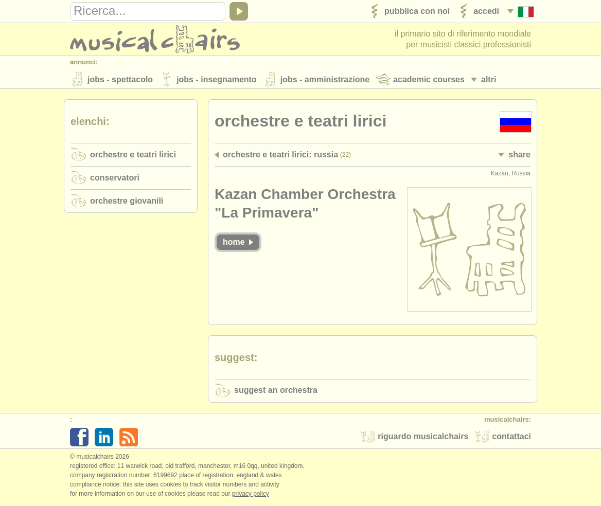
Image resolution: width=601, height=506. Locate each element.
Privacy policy (250, 495)
